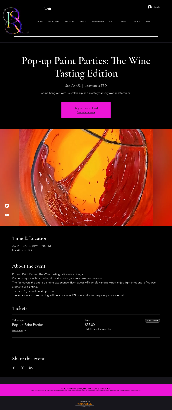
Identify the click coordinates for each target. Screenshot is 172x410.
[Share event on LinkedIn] (31, 368)
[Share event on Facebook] (13, 368)
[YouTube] (7, 215)
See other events (86, 112)
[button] (69, 21)
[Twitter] (7, 206)
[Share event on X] (22, 368)
